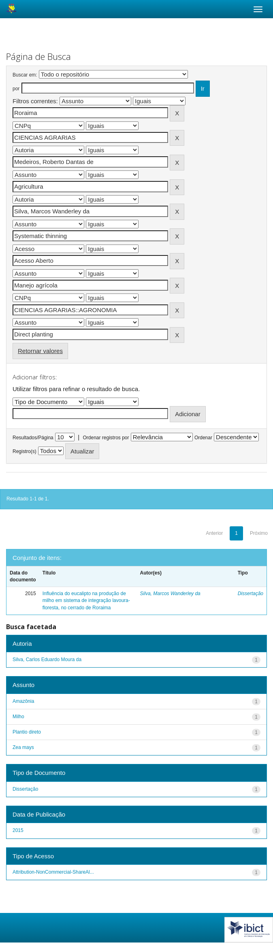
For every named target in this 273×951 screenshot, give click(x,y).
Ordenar (203, 437)
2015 (18, 830)
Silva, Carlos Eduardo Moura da (47, 659)
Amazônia (23, 701)
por (16, 88)
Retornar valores (40, 350)
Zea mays (23, 747)
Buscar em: (25, 75)
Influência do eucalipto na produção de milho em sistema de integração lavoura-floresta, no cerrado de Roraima (86, 600)
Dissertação (250, 593)
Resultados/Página (33, 437)
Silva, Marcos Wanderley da (170, 593)
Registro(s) (24, 451)
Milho (18, 716)
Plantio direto (27, 732)
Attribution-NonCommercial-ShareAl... (53, 872)
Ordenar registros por (106, 437)
